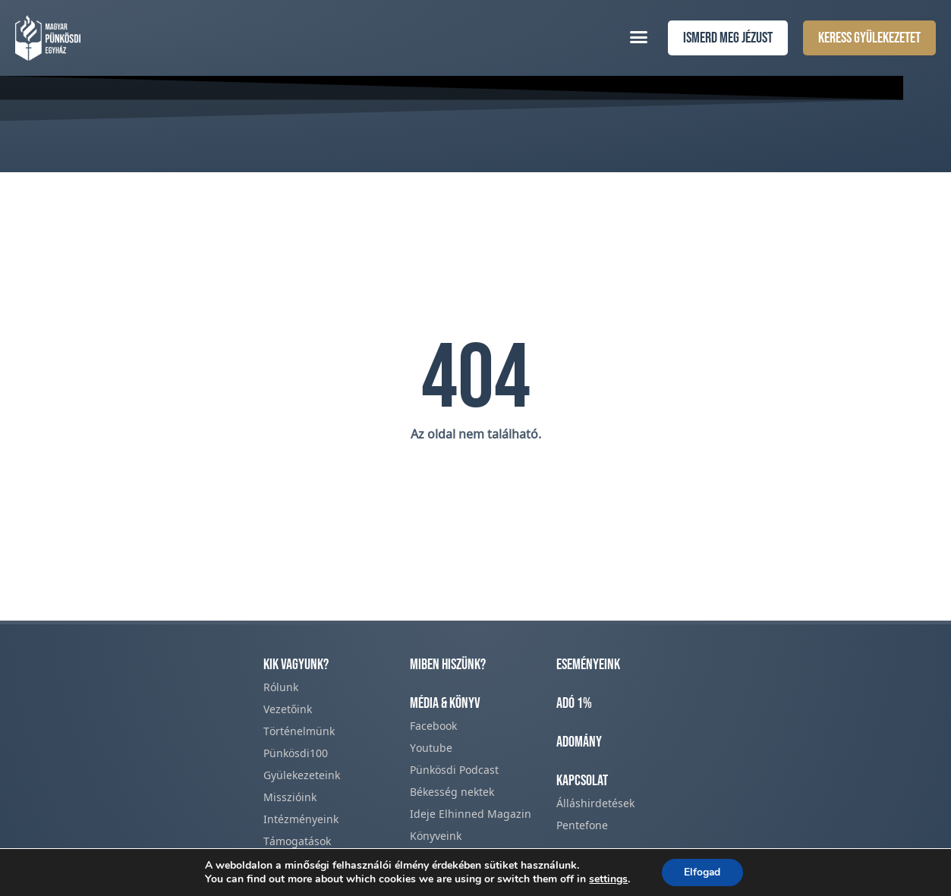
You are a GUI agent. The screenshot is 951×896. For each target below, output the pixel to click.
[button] (639, 36)
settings (607, 879)
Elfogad (702, 872)
